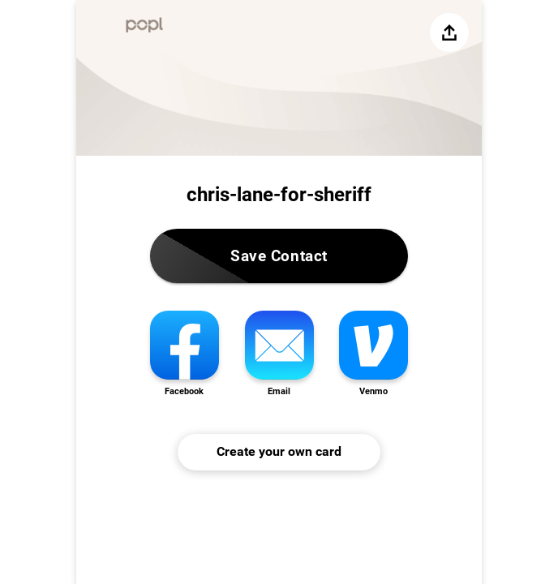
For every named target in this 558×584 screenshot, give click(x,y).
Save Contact (279, 256)
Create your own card (279, 451)
